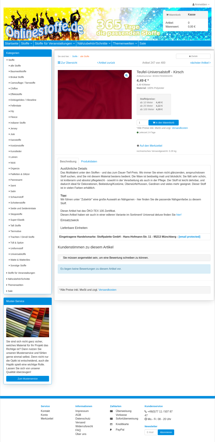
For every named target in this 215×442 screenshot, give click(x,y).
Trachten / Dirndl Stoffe (21, 237)
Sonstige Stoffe (17, 265)
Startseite (11, 43)
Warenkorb (173, 14)
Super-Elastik (16, 219)
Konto (44, 414)
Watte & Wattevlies (19, 259)
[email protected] (189, 236)
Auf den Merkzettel (151, 145)
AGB (78, 414)
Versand (80, 422)
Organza (14, 168)
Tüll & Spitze (16, 242)
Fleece (13, 117)
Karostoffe (15, 140)
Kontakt (45, 411)
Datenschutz (82, 418)
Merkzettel (47, 418)
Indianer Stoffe (17, 122)
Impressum (82, 411)
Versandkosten (180, 128)
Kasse (191, 14)
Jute (12, 134)
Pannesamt (15, 180)
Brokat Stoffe (16, 77)
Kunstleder (15, 151)
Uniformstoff (16, 248)
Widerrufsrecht (84, 426)
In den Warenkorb (163, 122)
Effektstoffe (15, 94)
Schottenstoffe (17, 202)
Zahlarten (115, 406)
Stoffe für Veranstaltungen (55, 43)
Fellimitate (15, 105)
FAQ (78, 430)
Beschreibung (68, 161)
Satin (12, 191)
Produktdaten (89, 161)
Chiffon (13, 88)
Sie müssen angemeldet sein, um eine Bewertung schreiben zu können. (105, 257)
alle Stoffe (15, 65)
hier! (179, 214)
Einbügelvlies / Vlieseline (22, 100)
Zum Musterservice (28, 378)
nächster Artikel (199, 62)
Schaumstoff (16, 197)
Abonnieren (166, 432)
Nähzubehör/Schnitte (94, 43)
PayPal (120, 429)
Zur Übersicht (69, 62)
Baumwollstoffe (17, 71)
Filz (11, 111)
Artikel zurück (107, 62)
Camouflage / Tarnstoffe (22, 82)
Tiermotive (15, 231)
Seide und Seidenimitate (22, 208)
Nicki (12, 162)
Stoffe (26, 43)
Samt (12, 185)
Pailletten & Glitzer (19, 174)
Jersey (13, 128)
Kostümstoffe (16, 145)
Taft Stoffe (15, 225)
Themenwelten (125, 43)
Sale (143, 43)
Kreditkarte (122, 424)
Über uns (80, 434)
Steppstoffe (15, 214)
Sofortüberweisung (127, 418)
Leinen (13, 157)
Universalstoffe (17, 254)
